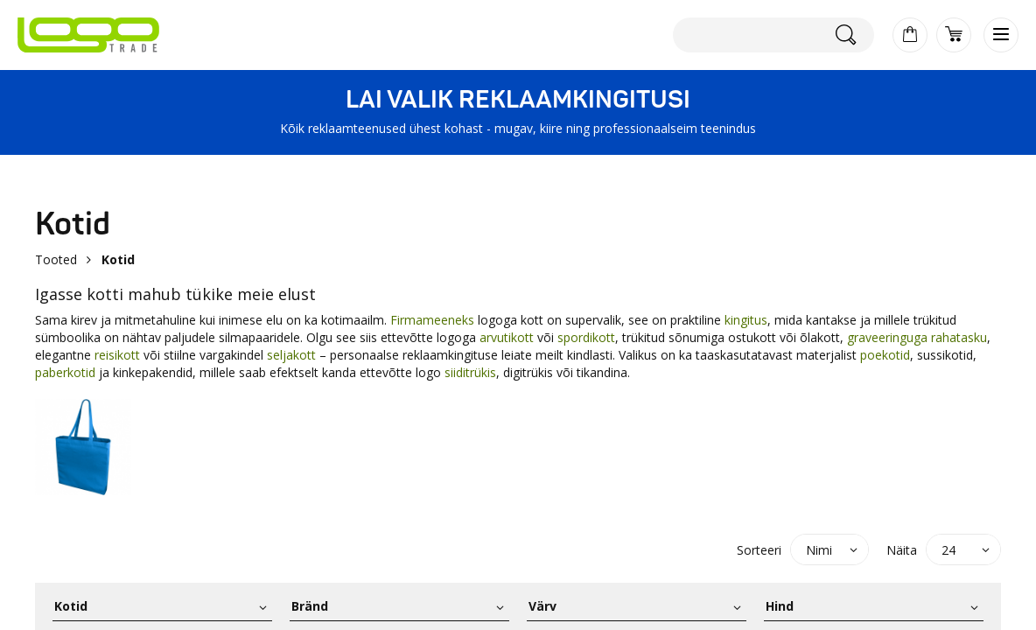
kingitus (745, 320)
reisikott (117, 354)
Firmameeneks (434, 320)
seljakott (291, 354)
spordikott (586, 337)
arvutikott (507, 337)
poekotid (885, 354)
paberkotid (65, 372)
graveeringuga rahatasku (917, 337)
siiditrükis (470, 372)
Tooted (56, 259)
